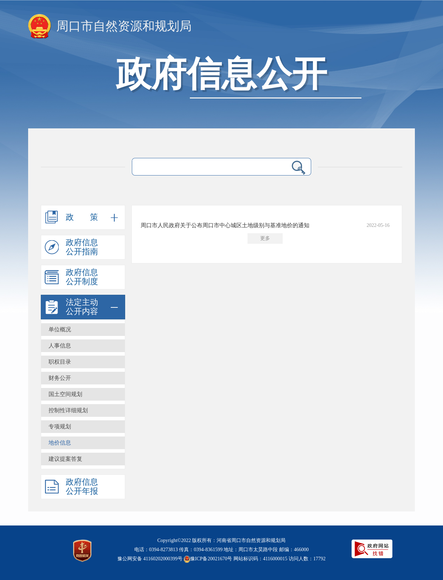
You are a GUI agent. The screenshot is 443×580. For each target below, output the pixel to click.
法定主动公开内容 (82, 307)
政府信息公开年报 (82, 487)
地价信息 (60, 443)
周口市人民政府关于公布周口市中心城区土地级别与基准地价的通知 (225, 225)
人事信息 (60, 346)
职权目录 (60, 362)
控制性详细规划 (68, 410)
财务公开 (60, 378)
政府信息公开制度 (82, 277)
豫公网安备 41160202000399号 (149, 558)
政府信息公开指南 (82, 247)
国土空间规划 (65, 394)
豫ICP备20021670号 (211, 558)
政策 (90, 217)
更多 (265, 238)
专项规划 (60, 426)
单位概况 (60, 329)
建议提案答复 (65, 459)
